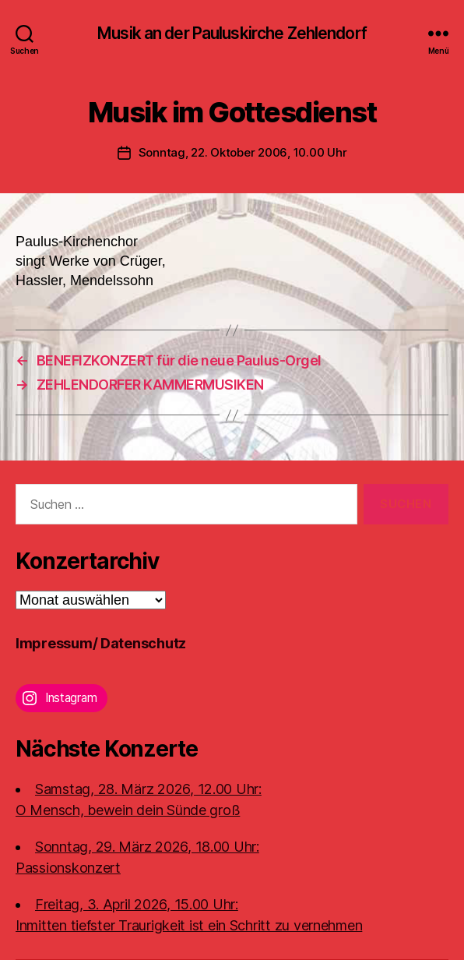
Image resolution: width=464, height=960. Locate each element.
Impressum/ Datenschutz (101, 643)
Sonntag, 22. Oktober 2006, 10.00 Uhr (243, 152)
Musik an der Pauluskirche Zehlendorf (232, 33)
